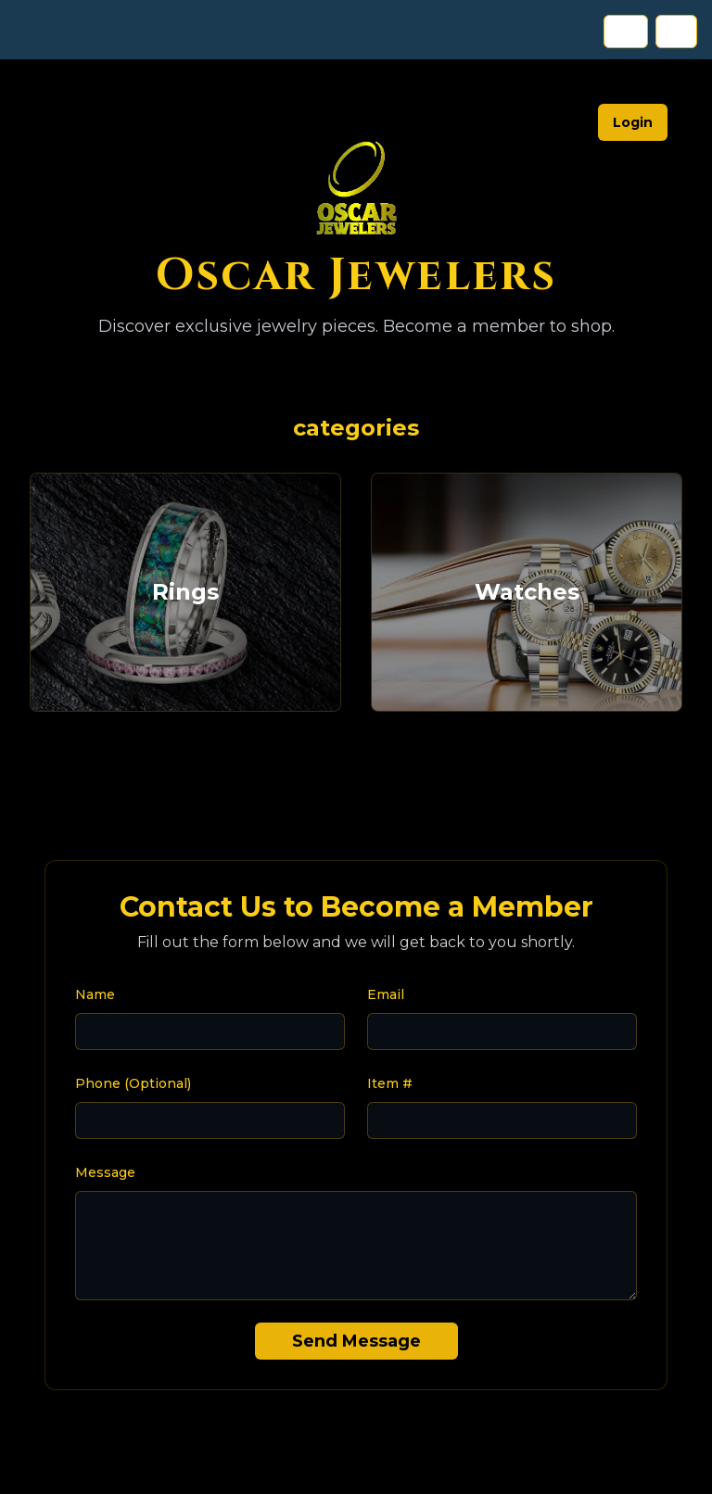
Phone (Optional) (133, 1083)
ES (676, 31)
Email (385, 994)
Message (105, 1172)
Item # (390, 1083)
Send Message (356, 1341)
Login (633, 122)
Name (95, 994)
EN (626, 31)
